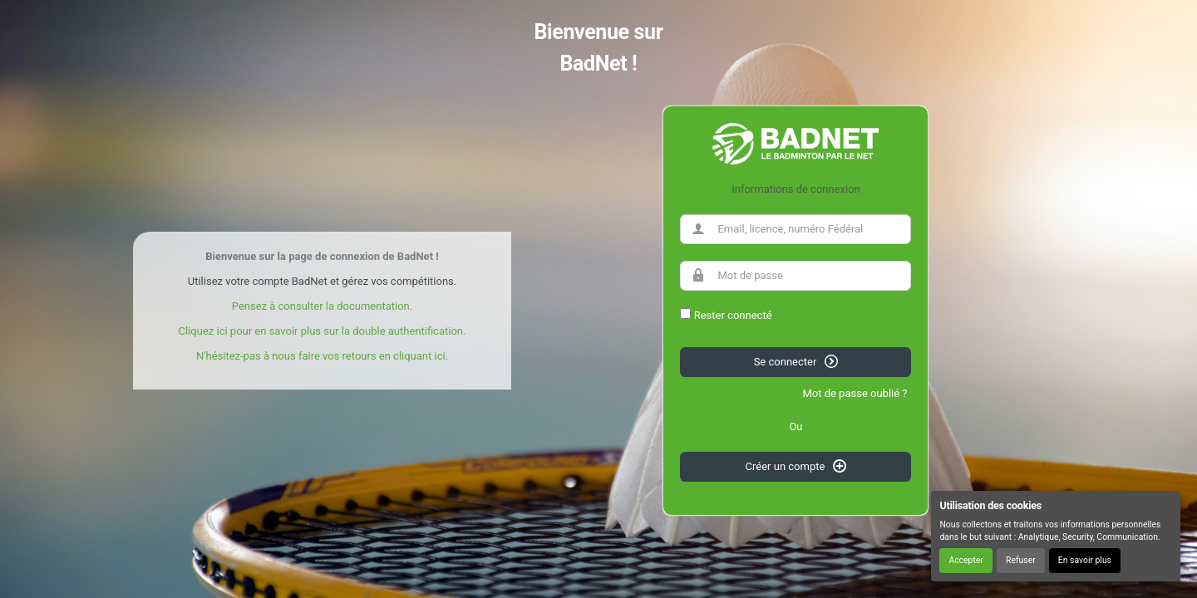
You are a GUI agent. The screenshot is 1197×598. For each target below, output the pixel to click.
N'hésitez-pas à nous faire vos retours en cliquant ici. (322, 356)
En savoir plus (1084, 560)
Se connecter (796, 361)
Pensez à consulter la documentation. (322, 306)
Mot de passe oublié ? (854, 393)
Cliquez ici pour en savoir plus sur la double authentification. (322, 331)
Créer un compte (796, 466)
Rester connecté (733, 315)
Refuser (1021, 560)
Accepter (965, 560)
